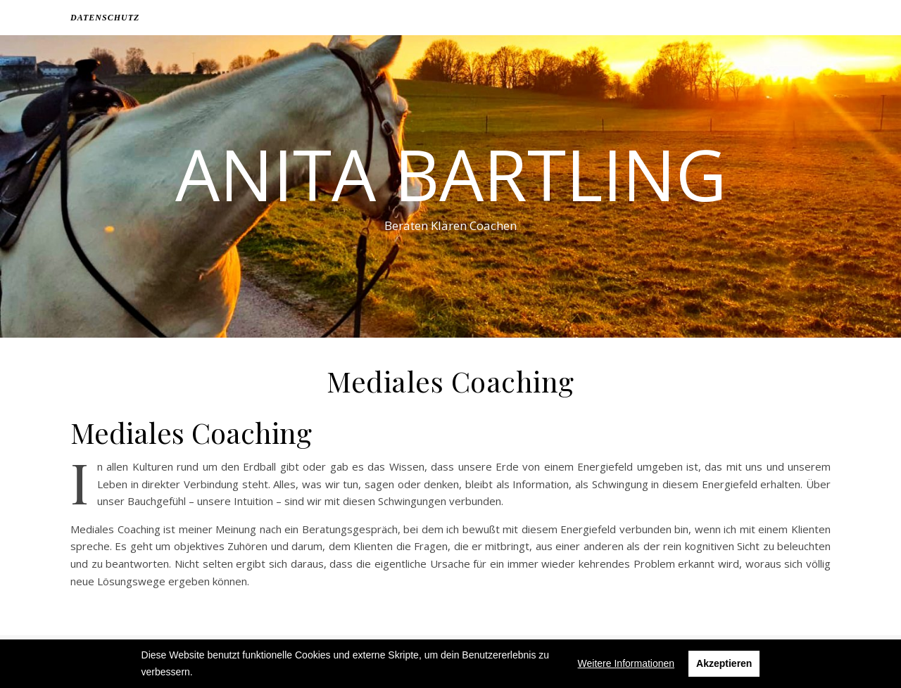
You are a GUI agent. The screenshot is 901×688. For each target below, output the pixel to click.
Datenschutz (104, 18)
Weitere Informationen (626, 663)
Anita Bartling (450, 174)
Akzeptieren (724, 663)
